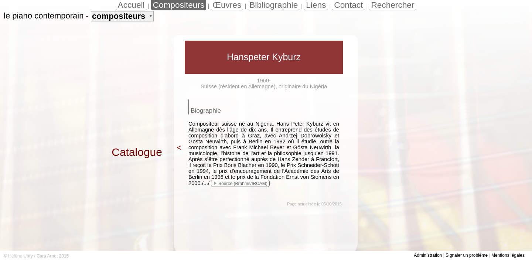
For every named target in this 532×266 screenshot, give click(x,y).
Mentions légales (508, 255)
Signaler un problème (467, 255)
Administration (428, 255)
